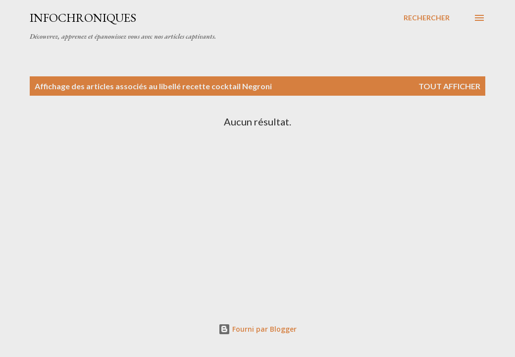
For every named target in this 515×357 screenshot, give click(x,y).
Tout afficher (449, 86)
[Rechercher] (427, 18)
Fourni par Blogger (257, 329)
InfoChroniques (83, 17)
